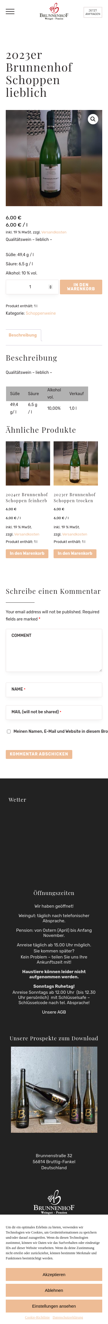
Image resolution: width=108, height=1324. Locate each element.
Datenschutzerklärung (68, 1317)
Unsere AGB (54, 1012)
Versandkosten (53, 232)
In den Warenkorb (81, 287)
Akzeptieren (54, 1274)
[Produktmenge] (32, 287)
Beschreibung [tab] (23, 335)
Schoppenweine (41, 313)
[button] (93, 119)
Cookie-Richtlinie (37, 1317)
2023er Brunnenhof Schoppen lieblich (39, 73)
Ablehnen (54, 1290)
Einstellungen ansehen (54, 1306)
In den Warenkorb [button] (27, 553)
